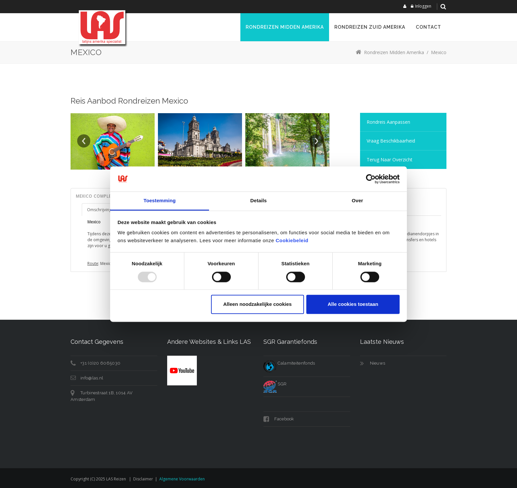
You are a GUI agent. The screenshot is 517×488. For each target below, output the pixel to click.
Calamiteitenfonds (289, 363)
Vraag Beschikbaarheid (391, 141)
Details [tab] (258, 201)
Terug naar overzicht (389, 159)
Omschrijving (99, 209)
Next (316, 140)
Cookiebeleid (292, 241)
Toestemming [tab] (159, 201)
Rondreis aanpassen (388, 122)
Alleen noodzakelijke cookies (257, 304)
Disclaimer (143, 479)
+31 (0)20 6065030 (100, 363)
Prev (83, 140)
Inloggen (423, 6)
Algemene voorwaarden (182, 479)
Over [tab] (357, 201)
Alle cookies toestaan (353, 304)
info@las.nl (91, 377)
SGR (275, 383)
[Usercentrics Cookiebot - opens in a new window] (371, 179)
